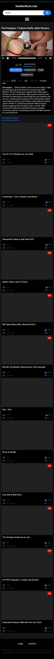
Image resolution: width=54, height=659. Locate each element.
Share (40, 70)
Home (20, 644)
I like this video (16, 65)
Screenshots (30, 70)
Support (32, 644)
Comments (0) (27, 75)
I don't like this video (20, 65)
